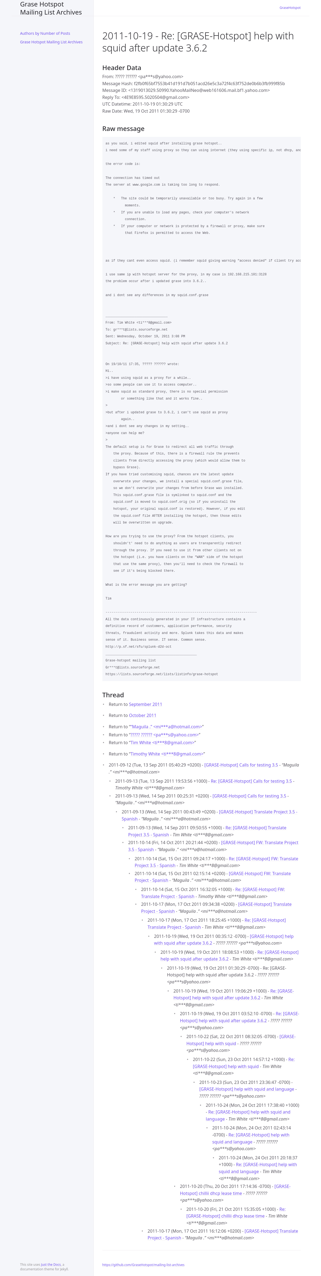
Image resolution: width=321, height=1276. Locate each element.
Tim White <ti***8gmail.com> (162, 743)
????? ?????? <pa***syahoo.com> (164, 735)
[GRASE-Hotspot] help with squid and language (246, 1089)
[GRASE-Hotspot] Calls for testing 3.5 (241, 765)
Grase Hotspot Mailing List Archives (51, 8)
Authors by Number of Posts (45, 33)
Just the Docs (51, 1264)
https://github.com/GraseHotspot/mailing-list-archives (143, 1265)
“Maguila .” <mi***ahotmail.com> (166, 727)
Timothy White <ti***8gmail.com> (166, 754)
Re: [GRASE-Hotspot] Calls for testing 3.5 (251, 781)
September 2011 (145, 704)
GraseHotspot (290, 7)
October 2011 (142, 715)
